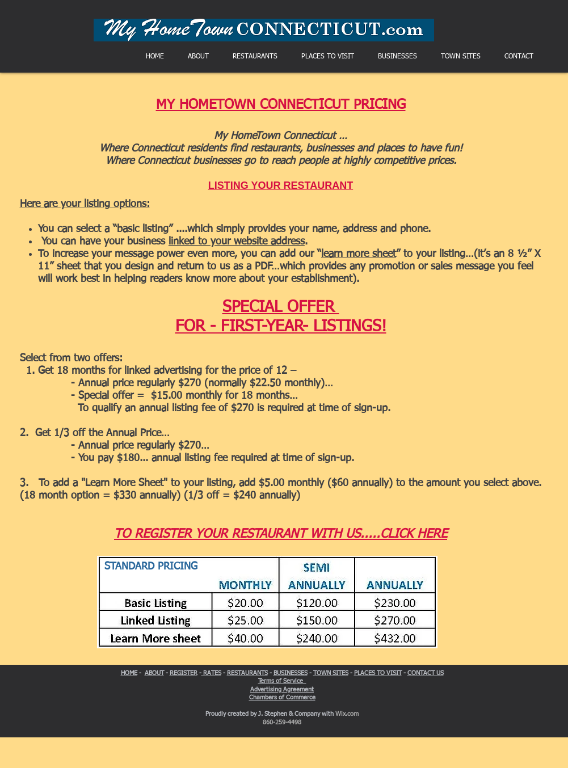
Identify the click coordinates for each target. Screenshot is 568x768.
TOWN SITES (330, 673)
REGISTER (183, 673)
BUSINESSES (291, 673)
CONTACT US (425, 673)
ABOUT (154, 673)
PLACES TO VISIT (378, 673)
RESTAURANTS (247, 673)
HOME (129, 673)
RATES (211, 673)
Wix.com (347, 714)
